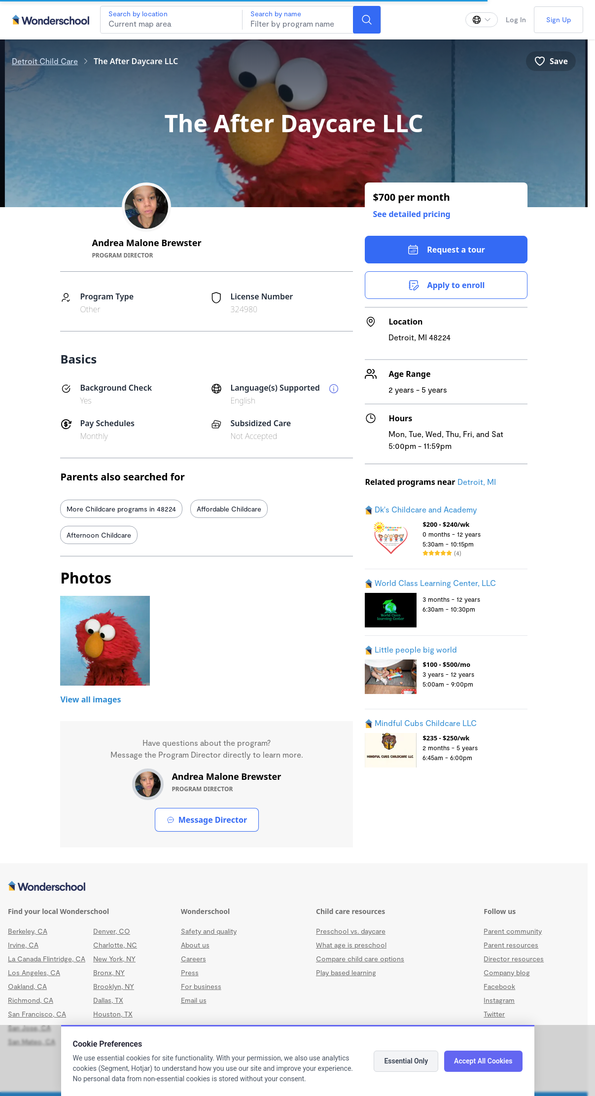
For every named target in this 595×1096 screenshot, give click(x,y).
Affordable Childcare (229, 509)
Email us (194, 1000)
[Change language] (481, 19)
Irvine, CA (23, 945)
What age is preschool (351, 945)
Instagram (499, 1000)
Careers (193, 958)
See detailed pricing (411, 214)
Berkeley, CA (27, 931)
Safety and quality (209, 931)
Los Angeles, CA (34, 972)
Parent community (513, 931)
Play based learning (346, 972)
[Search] (367, 20)
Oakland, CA (27, 986)
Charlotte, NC (115, 945)
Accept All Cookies (483, 1061)
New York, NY (114, 958)
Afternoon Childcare (99, 535)
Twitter (494, 1014)
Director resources (514, 958)
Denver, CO (111, 931)
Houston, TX (113, 1014)
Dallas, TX (108, 1000)
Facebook (499, 986)
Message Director (207, 819)
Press (190, 972)
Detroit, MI (476, 481)
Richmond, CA (30, 1000)
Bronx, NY (109, 972)
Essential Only (406, 1061)
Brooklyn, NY (113, 986)
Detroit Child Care (45, 61)
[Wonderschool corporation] (294, 887)
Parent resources (511, 945)
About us (195, 945)
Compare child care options (360, 958)
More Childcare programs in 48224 (121, 509)
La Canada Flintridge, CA (46, 958)
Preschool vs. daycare (350, 931)
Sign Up (558, 19)
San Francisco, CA (37, 1014)
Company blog (507, 972)
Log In (516, 19)
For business (201, 986)
